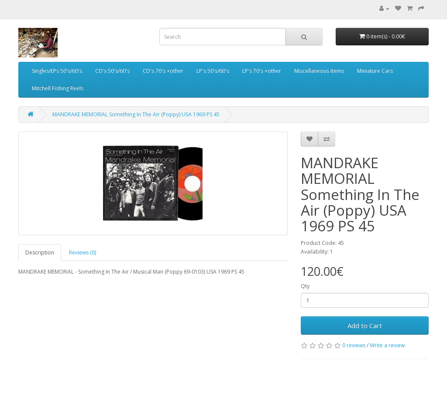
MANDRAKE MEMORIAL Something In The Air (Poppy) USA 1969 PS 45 (136, 114)
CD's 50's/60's (112, 71)
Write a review (387, 345)
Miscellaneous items (319, 71)
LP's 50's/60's (212, 71)
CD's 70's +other (163, 71)
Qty (305, 286)
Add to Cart (364, 325)
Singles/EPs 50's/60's (57, 71)
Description (39, 252)
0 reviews (353, 345)
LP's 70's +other (261, 71)
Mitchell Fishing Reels (57, 88)
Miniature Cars (375, 71)
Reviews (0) (82, 252)
